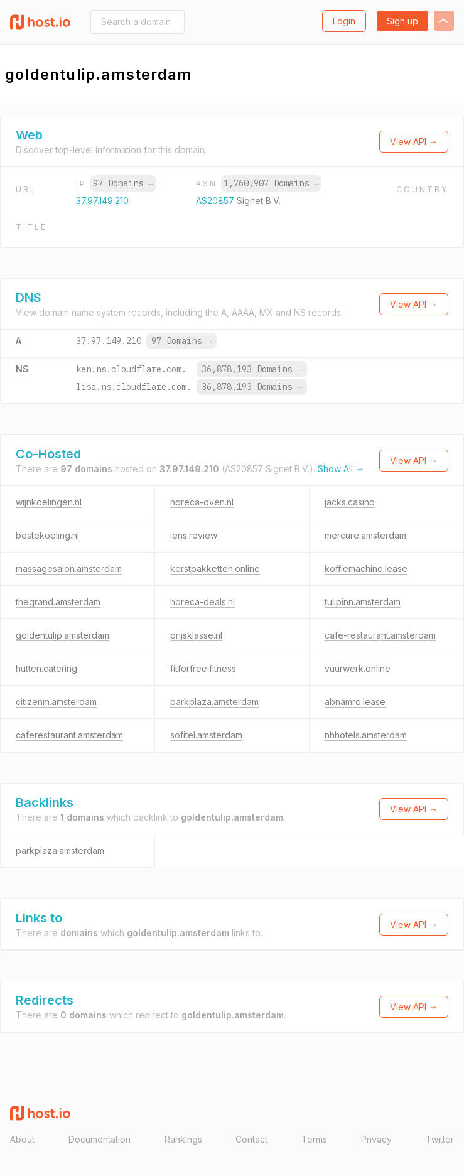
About (22, 1139)
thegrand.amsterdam (58, 601)
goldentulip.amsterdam (62, 635)
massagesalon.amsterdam (69, 568)
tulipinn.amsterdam (363, 601)
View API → (414, 141)
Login (344, 21)
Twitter (440, 1139)
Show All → (341, 468)
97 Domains (123, 183)
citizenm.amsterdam (56, 701)
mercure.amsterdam (365, 535)
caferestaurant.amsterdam (69, 735)
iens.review (193, 535)
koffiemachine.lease (366, 568)
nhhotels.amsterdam (366, 735)
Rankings (183, 1139)
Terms (314, 1139)
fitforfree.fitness (203, 668)
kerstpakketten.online (215, 568)
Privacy (376, 1139)
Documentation (99, 1139)
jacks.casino (350, 502)
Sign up (402, 21)
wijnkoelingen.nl (49, 502)
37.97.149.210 (102, 200)
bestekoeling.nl (47, 535)
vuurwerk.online (358, 668)
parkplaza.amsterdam (214, 701)
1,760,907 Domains (271, 183)
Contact (251, 1139)
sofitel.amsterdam (206, 735)
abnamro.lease (355, 701)
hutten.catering (46, 668)
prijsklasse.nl (196, 635)
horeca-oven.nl (202, 502)
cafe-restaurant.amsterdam (380, 635)
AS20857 (216, 200)
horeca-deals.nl (202, 601)
